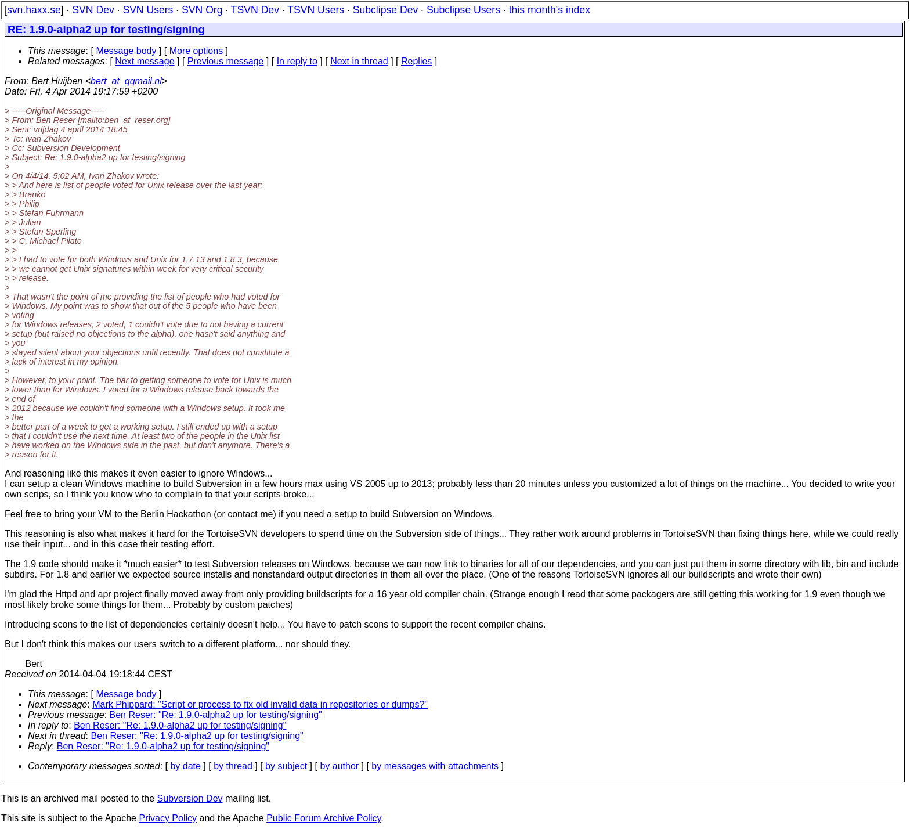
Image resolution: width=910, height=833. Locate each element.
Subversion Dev (190, 798)
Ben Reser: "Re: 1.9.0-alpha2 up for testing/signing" (216, 715)
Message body (126, 51)
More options (196, 51)
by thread (233, 766)
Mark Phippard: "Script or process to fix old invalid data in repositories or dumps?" (260, 704)
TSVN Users (315, 10)
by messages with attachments (435, 766)
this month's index (549, 10)
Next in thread (359, 61)
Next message (144, 61)
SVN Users (147, 10)
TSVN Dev (255, 10)
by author (339, 766)
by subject (286, 766)
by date (185, 766)
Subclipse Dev (385, 10)
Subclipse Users (463, 10)
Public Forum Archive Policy (323, 818)
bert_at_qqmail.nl (126, 81)
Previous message (225, 61)
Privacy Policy (168, 818)
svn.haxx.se (34, 10)
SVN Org (202, 10)
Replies (416, 61)
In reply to (297, 61)
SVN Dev (93, 10)
